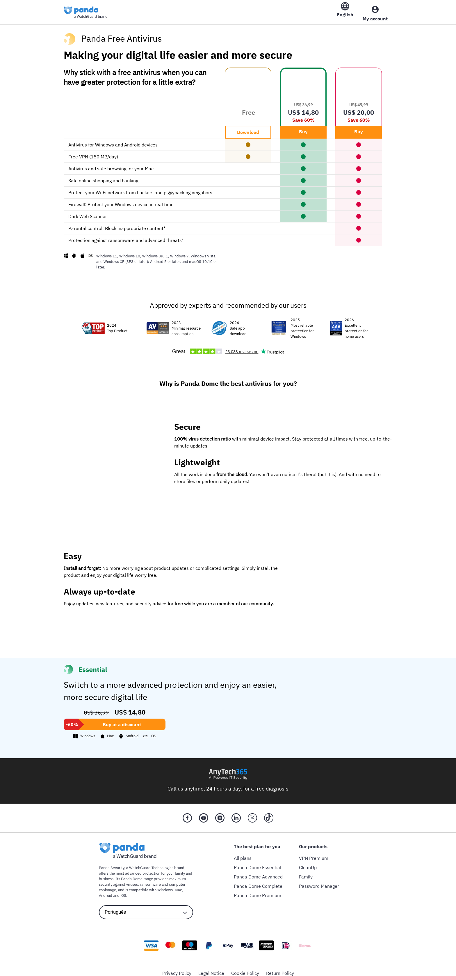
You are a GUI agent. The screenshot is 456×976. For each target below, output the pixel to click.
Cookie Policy (245, 968)
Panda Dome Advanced (258, 871)
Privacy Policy (176, 968)
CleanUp (308, 862)
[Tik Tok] (268, 813)
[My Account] (375, 10)
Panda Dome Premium (257, 890)
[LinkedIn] (236, 813)
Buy (303, 126)
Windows (165, 884)
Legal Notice (211, 968)
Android (105, 890)
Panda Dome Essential (257, 862)
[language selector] (146, 907)
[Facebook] (187, 813)
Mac (178, 884)
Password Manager (319, 881)
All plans (243, 853)
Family (306, 871)
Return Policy (280, 968)
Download (248, 127)
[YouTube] (203, 813)
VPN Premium (313, 853)
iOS (123, 890)
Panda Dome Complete (258, 881)
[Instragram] (220, 813)
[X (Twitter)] (252, 813)
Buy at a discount (122, 719)
